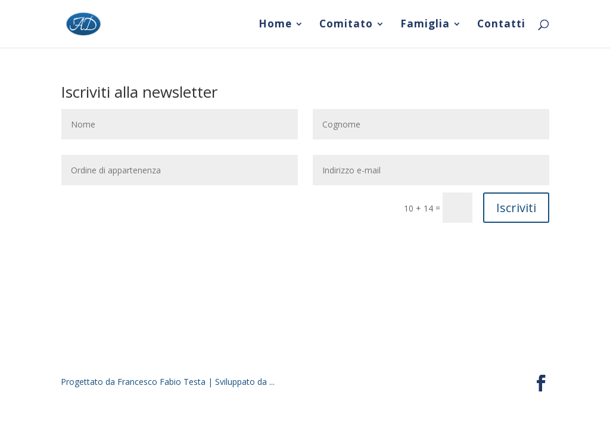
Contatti (501, 25)
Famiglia (425, 25)
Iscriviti (516, 208)
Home (275, 25)
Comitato (346, 25)
